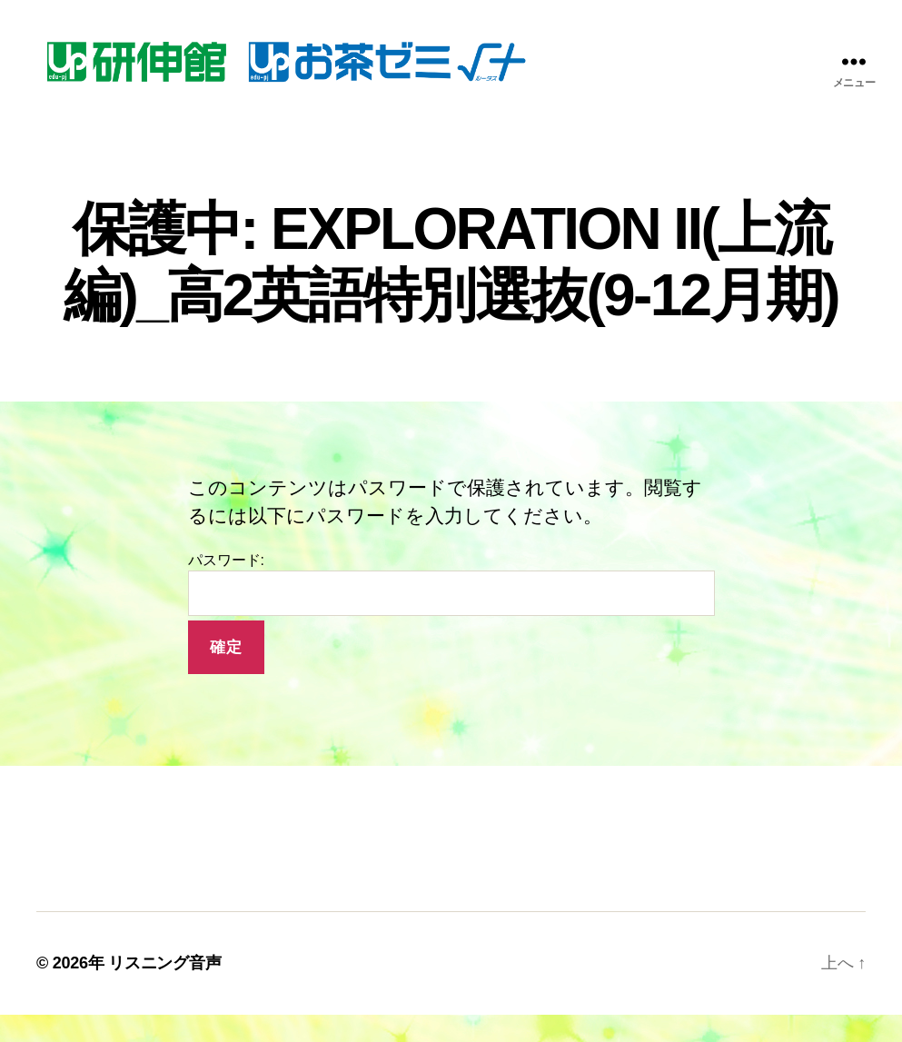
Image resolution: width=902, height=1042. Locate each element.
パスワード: (451, 612)
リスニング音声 (164, 990)
